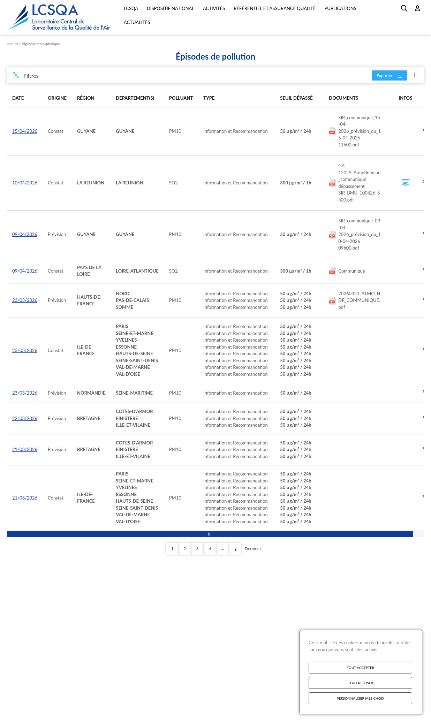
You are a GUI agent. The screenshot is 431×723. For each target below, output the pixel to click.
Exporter (389, 75)
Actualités (137, 22)
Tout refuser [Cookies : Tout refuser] (360, 683)
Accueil (12, 43)
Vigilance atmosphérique (41, 43)
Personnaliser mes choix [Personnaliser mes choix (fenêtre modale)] (360, 698)
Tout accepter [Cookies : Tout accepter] (360, 667)
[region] (215, 310)
